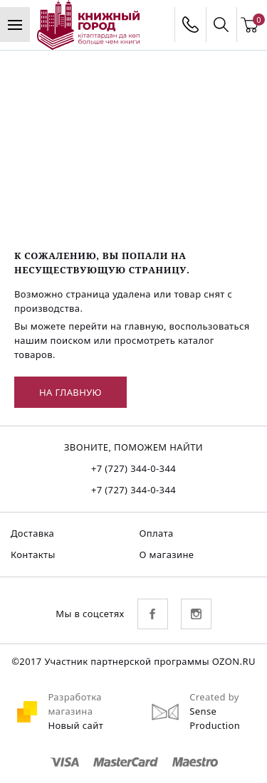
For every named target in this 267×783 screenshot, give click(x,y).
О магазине (167, 554)
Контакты (33, 554)
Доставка (32, 533)
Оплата (157, 533)
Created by (214, 696)
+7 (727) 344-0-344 (133, 468)
